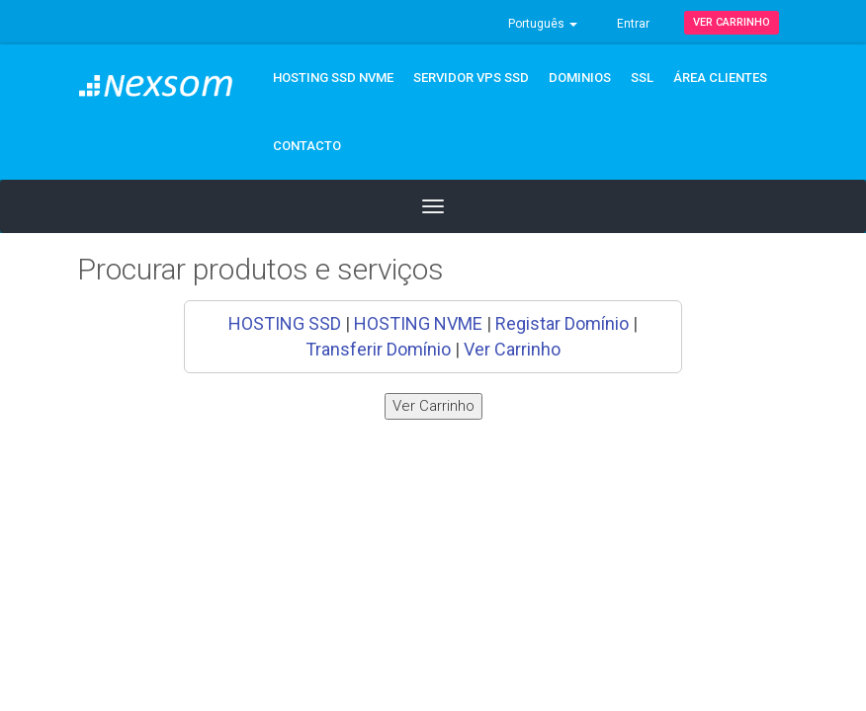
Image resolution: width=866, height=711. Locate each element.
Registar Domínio (562, 323)
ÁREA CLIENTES (720, 77)
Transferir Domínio (378, 349)
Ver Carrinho (731, 22)
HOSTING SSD (284, 323)
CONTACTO (307, 145)
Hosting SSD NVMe (333, 77)
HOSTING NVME (418, 323)
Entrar (633, 24)
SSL (642, 77)
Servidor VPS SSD (471, 77)
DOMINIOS (580, 77)
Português (542, 24)
